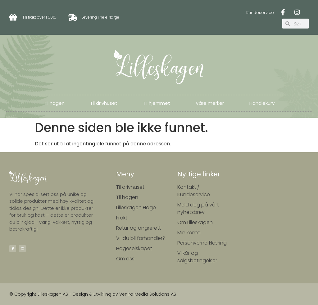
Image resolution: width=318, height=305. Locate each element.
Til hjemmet (156, 103)
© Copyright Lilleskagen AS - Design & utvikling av (64, 294)
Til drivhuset (103, 103)
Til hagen (54, 103)
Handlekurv (262, 103)
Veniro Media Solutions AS (147, 294)
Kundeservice (260, 12)
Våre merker (210, 103)
